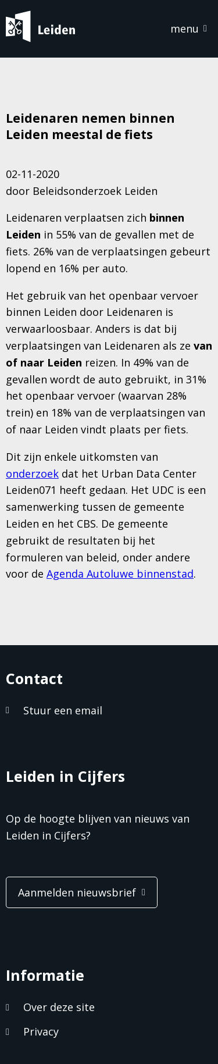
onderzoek (32, 474)
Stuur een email (62, 710)
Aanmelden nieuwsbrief (77, 892)
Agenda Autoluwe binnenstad (120, 574)
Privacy (41, 1031)
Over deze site (59, 1007)
